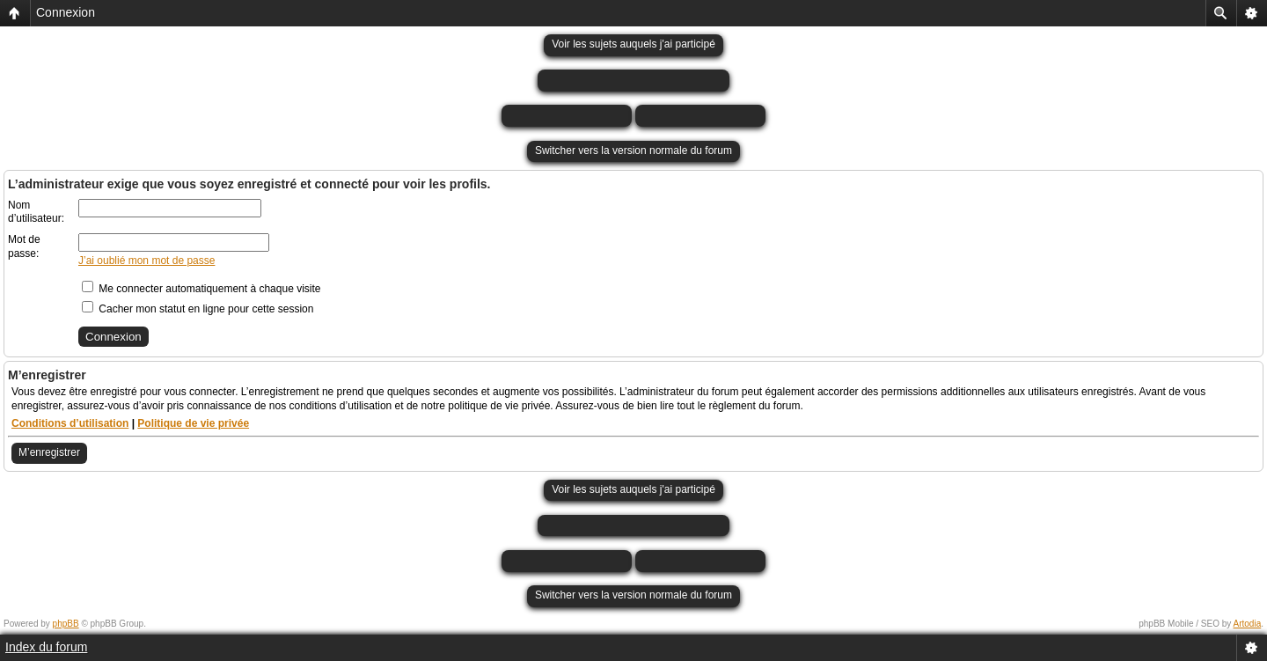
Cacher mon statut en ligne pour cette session (197, 309)
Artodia (1248, 623)
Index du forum (46, 647)
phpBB (66, 623)
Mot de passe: (24, 246)
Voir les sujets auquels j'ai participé (633, 44)
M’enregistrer (49, 452)
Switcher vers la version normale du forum (633, 150)
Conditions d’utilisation (69, 423)
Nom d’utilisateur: (36, 212)
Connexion (65, 12)
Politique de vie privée (193, 423)
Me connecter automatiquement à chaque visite (201, 289)
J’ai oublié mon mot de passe (146, 260)
